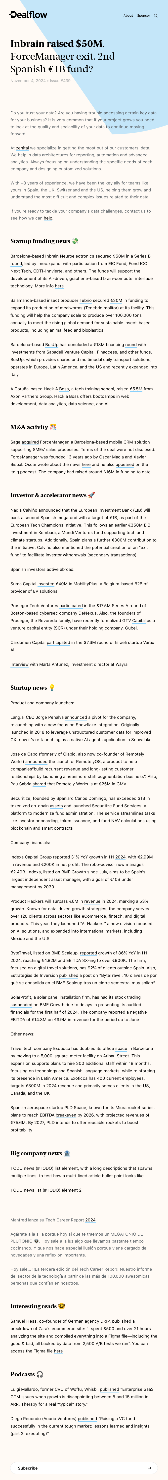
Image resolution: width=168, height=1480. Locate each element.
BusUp (51, 344)
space (121, 1048)
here (59, 285)
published (68, 975)
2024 (120, 856)
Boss (64, 388)
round (16, 263)
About (128, 15)
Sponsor (143, 15)
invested (46, 583)
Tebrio (86, 300)
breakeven (66, 1115)
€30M (116, 300)
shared (39, 783)
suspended (21, 1004)
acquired (30, 442)
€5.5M (136, 388)
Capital (139, 620)
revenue (92, 901)
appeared (125, 464)
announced (50, 510)
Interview (19, 664)
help (48, 218)
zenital (22, 147)
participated (71, 605)
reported (88, 952)
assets (56, 805)
